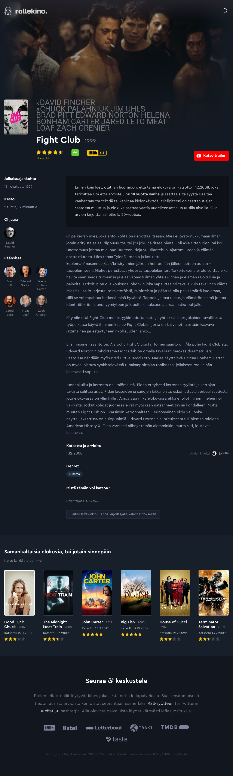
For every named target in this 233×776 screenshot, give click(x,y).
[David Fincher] (10, 238)
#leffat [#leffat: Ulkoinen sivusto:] (47, 711)
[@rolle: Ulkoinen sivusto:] (220, 453)
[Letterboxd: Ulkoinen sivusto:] (103, 727)
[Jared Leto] (10, 306)
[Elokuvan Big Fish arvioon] (136, 603)
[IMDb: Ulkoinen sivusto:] (49, 727)
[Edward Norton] (25, 278)
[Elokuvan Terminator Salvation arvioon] (214, 606)
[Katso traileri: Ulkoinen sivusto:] (211, 153)
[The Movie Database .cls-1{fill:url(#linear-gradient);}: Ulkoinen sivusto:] (175, 727)
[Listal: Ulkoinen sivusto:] (69, 727)
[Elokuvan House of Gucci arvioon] (175, 606)
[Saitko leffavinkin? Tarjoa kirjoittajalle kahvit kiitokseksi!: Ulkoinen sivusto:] (113, 514)
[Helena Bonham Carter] (41, 278)
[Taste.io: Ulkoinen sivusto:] (116, 739)
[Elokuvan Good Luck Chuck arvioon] (19, 606)
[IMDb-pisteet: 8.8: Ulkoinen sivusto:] (127, 153)
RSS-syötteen (161, 703)
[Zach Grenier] (41, 306)
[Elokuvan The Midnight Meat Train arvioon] (58, 606)
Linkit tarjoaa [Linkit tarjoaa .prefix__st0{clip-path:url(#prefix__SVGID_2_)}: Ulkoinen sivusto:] (83, 501)
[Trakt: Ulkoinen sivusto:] (142, 727)
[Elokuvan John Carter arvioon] (97, 603)
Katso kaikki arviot (23, 560)
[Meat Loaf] (25, 306)
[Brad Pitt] (10, 278)
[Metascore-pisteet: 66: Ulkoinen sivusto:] (105, 152)
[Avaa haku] (225, 8)
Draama (74, 474)
